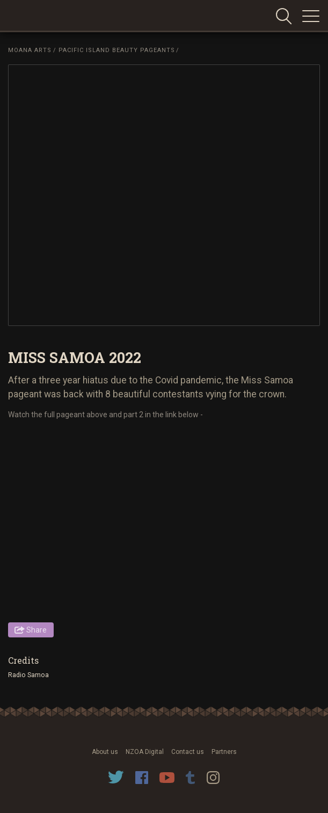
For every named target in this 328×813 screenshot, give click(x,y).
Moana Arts (30, 50)
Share (36, 630)
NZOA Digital (145, 752)
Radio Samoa (28, 675)
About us (105, 752)
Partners (224, 752)
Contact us (187, 752)
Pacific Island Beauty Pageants (117, 50)
